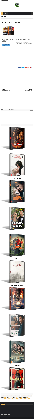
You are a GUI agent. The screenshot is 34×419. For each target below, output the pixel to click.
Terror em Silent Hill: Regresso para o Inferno (17, 285)
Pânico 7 (17, 151)
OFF (11, 398)
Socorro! (17, 392)
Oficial (14, 398)
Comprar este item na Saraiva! (6, 44)
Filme (17, 24)
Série (23, 398)
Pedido (19, 398)
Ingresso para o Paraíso (17, 231)
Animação (2, 397)
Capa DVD (13, 24)
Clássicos (20, 397)
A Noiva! (17, 205)
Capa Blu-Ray (8, 397)
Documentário (25, 397)
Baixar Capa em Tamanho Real (6, 45)
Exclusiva (15, 24)
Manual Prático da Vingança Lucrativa (17, 338)
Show (27, 398)
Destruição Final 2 (17, 365)
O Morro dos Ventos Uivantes (17, 178)
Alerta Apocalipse (17, 258)
